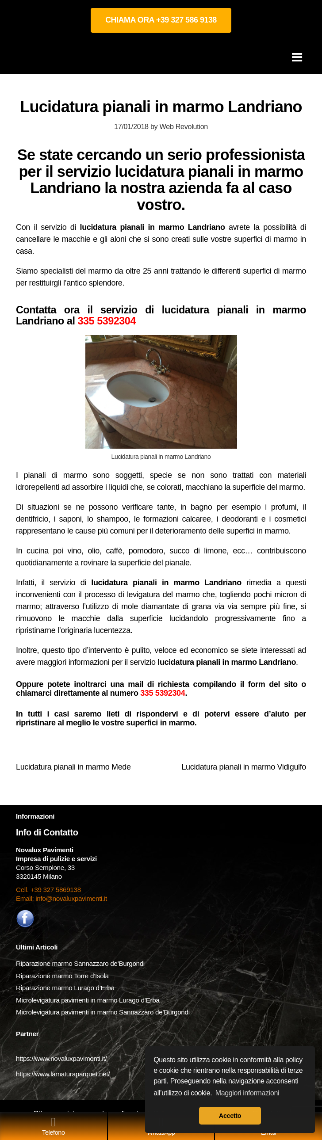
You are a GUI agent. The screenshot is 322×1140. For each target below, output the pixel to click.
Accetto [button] (230, 1115)
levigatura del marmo (163, 594)
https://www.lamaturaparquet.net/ (63, 1074)
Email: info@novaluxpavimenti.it (61, 898)
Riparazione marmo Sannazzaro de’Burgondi (80, 963)
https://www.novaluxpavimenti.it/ (61, 1058)
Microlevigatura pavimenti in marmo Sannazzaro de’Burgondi (104, 1012)
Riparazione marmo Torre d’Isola (62, 976)
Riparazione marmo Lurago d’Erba (65, 987)
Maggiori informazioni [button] (247, 1093)
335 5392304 (106, 321)
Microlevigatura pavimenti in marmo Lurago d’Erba (88, 1000)
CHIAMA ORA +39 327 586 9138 (161, 19)
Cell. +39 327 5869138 (48, 889)
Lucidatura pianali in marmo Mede (73, 767)
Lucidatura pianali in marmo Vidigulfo (243, 767)
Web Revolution (184, 126)
